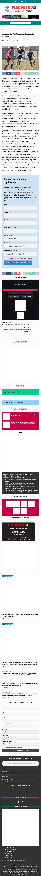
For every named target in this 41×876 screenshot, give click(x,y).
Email (6, 220)
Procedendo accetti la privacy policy (19, 258)
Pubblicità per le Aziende (8, 779)
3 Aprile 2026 (6, 687)
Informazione (5, 776)
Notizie (10, 28)
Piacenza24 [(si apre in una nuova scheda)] (21, 402)
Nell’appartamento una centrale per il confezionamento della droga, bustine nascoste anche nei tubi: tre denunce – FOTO (19, 674)
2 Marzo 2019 (6, 41)
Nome (6, 204)
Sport (17, 28)
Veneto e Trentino (27, 296)
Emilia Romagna (14, 296)
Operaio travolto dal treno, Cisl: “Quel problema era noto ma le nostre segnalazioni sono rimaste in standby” (20, 684)
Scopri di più (8, 857)
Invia (19, 393)
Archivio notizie (5, 771)
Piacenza (14, 293)
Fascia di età (8, 243)
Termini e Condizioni (22, 874)
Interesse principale (11, 251)
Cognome (7, 212)
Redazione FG (15, 41)
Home (3, 769)
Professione (8, 235)
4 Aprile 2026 (6, 618)
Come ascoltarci (5, 774)
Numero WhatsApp (10, 227)
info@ (11, 855)
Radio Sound (14, 402)
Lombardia (27, 293)
